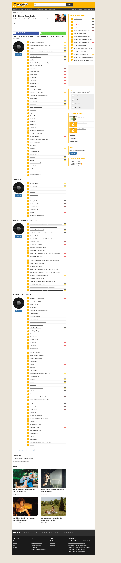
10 (33, 457)
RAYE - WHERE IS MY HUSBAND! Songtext (78, 559)
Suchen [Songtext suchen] (69, 12)
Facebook (52, 548)
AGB (39, 552)
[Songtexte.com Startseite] (21, 12)
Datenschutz (35, 552)
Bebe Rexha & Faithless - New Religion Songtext (79, 548)
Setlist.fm (52, 552)
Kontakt (15, 555)
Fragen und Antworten (37, 550)
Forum (33, 548)
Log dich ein (16, 466)
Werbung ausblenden (76, 16)
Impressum (34, 555)
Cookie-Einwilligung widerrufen (39, 557)
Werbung (15, 550)
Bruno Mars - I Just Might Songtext (76, 557)
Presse (14, 548)
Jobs (14, 552)
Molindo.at (52, 550)
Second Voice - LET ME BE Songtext (76, 550)
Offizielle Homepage (76, 171)
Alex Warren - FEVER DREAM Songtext (77, 552)
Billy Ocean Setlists (75, 169)
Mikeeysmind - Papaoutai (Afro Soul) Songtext (79, 555)
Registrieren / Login (89, 16)
